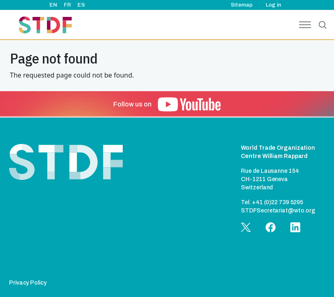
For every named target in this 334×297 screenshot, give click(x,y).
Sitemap (241, 5)
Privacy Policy (28, 283)
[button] (189, 104)
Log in (273, 5)
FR (67, 5)
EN (53, 5)
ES (81, 5)
